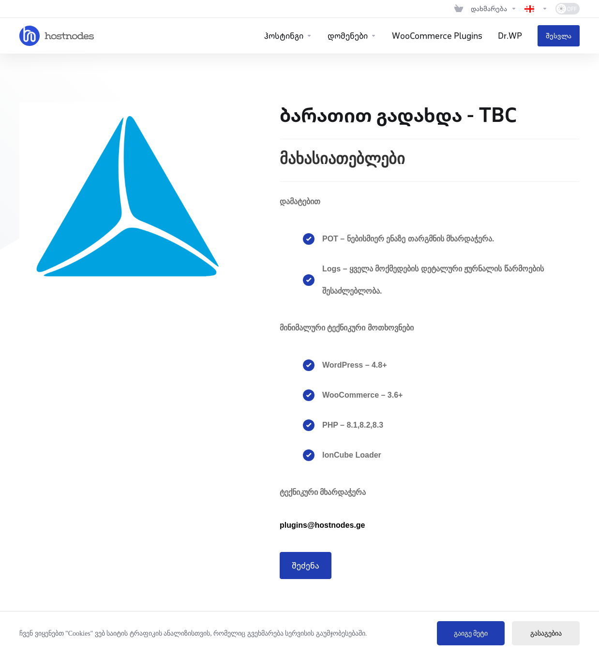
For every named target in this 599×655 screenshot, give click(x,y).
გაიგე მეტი (471, 633)
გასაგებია (546, 633)
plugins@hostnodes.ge (322, 525)
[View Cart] (458, 8)
